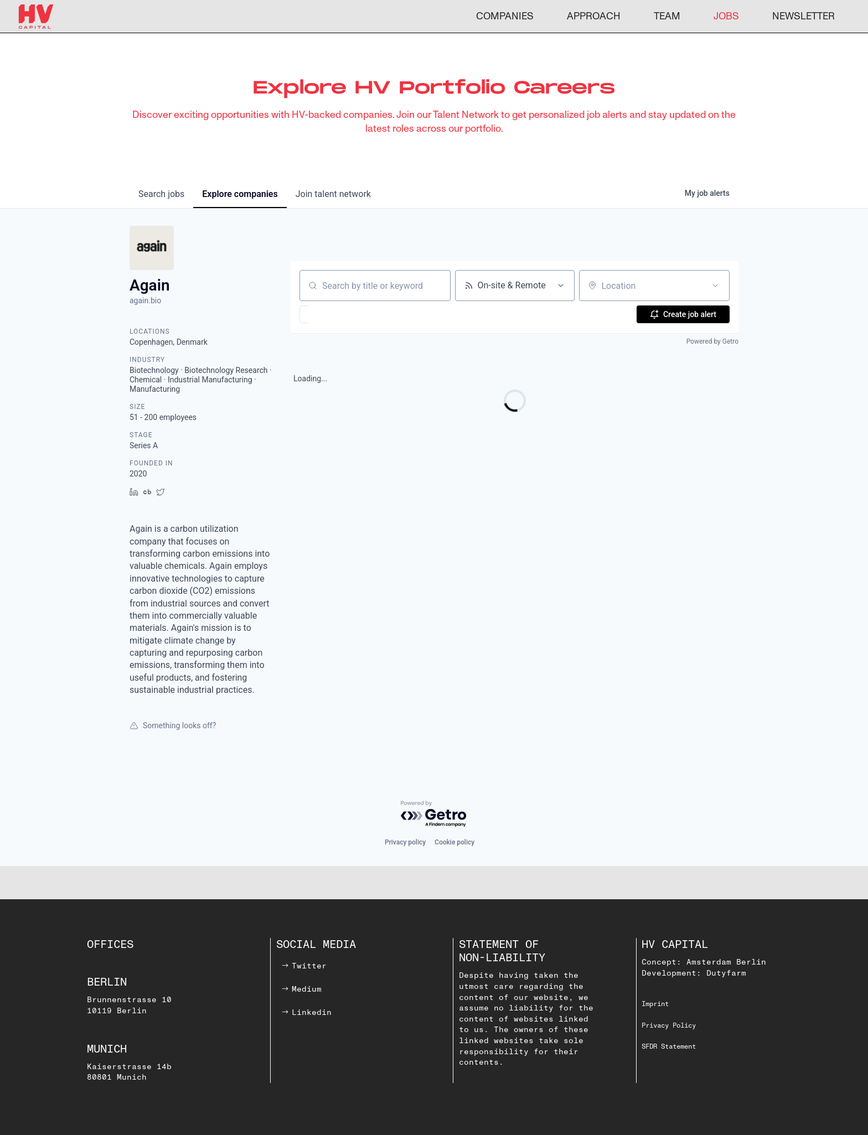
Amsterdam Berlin (726, 962)
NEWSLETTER (803, 16)
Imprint (655, 1004)
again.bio (145, 300)
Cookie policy (454, 842)
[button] (336, 314)
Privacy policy (405, 842)
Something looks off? (173, 725)
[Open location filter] (715, 285)
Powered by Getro (712, 341)
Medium (307, 989)
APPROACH (594, 16)
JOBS (726, 16)
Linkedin (312, 1012)
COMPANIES (505, 16)
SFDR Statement (669, 1046)
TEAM (667, 16)
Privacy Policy (669, 1025)
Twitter (309, 966)
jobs (161, 194)
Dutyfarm (726, 973)
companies (239, 194)
